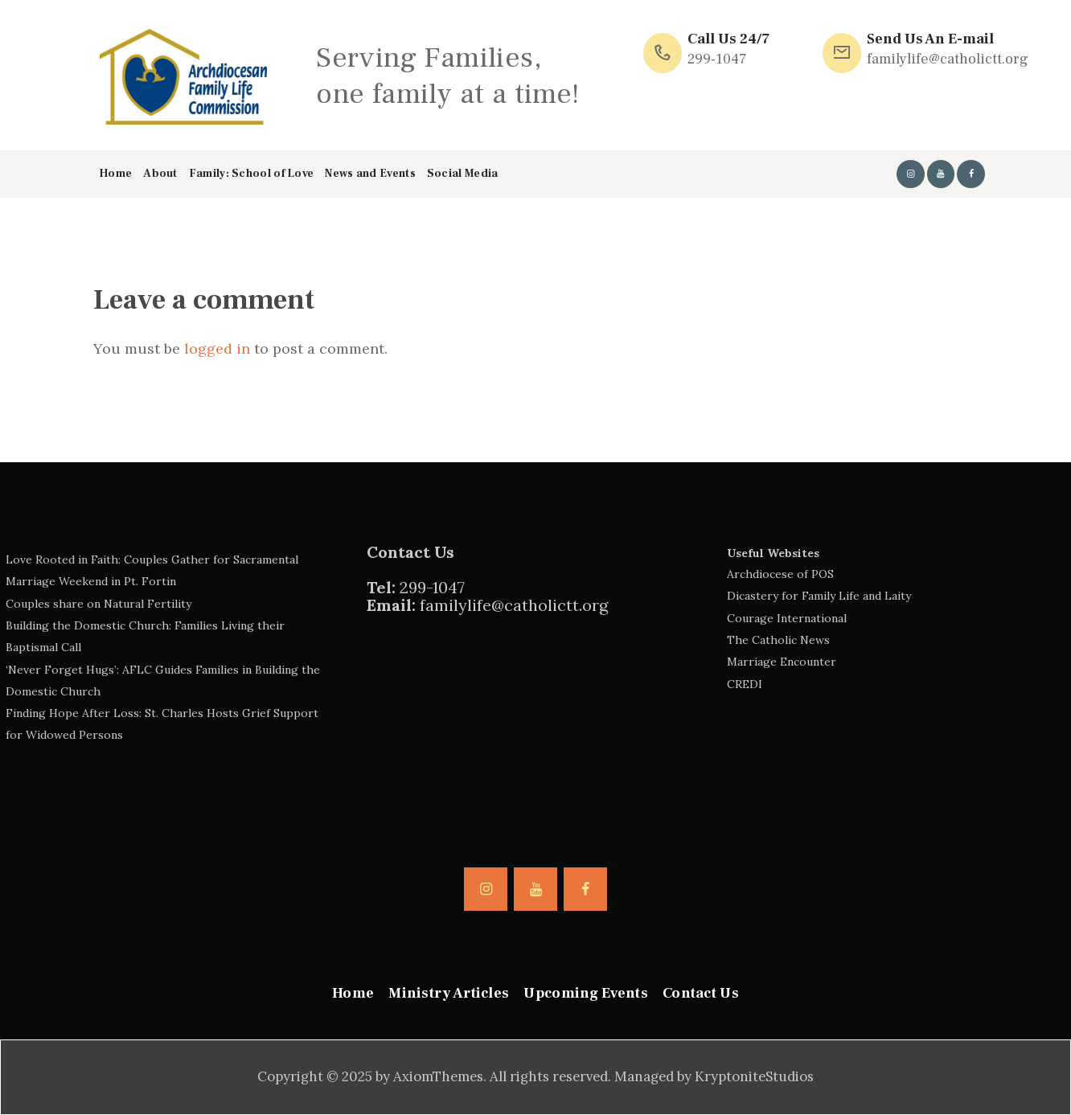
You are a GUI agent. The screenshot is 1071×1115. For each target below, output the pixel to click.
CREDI (744, 684)
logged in (217, 348)
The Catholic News (778, 640)
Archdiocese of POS (780, 574)
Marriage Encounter (781, 661)
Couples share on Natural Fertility (98, 603)
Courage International (787, 618)
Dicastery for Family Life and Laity (819, 595)
